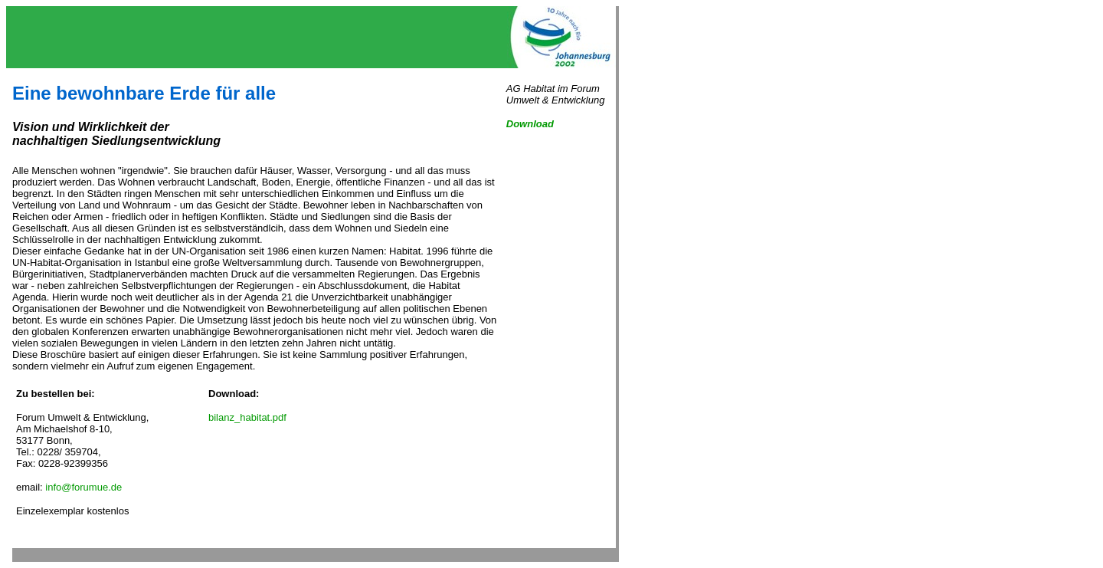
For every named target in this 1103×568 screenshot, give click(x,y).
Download (530, 124)
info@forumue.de (83, 487)
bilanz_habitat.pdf (247, 417)
